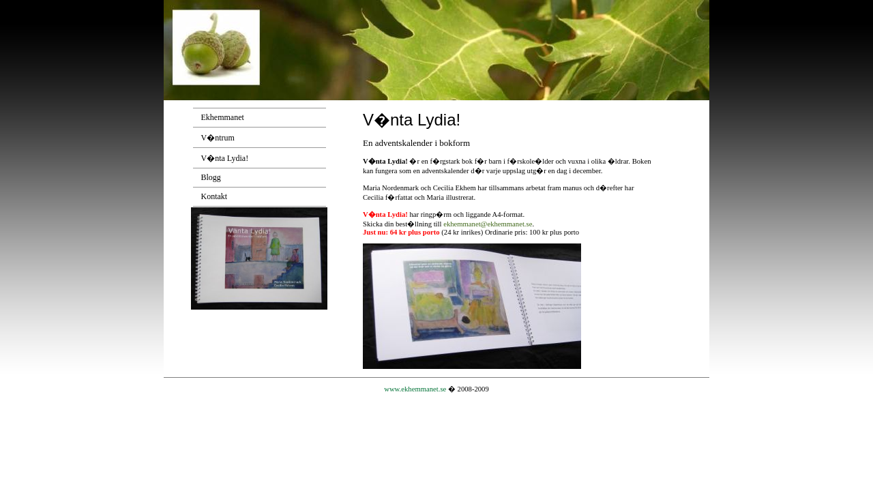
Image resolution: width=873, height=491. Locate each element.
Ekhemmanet (222, 117)
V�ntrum (218, 138)
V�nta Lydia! (225, 158)
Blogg (211, 177)
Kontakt (214, 196)
